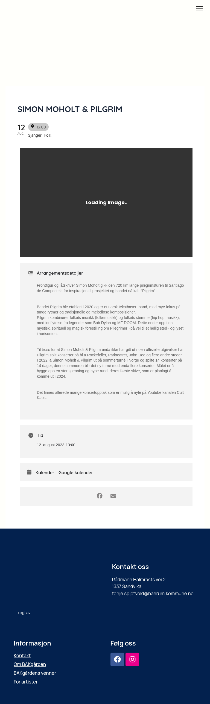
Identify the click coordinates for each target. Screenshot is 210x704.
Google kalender (76, 472)
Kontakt (22, 655)
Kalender (45, 472)
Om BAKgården (30, 664)
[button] (200, 8)
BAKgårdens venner (35, 673)
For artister (26, 682)
